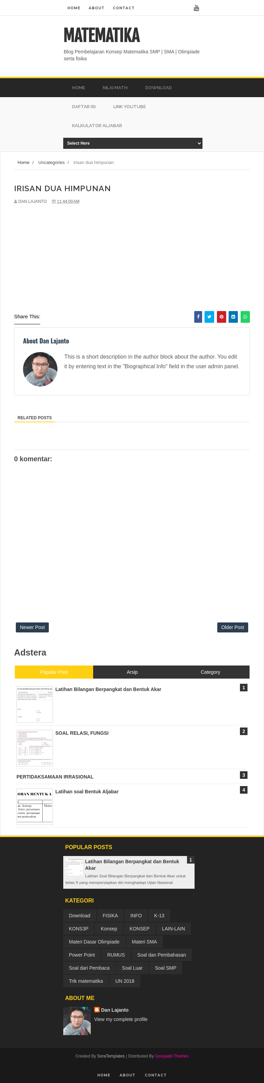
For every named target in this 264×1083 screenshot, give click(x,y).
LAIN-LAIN (173, 928)
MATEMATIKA (101, 35)
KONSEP (140, 928)
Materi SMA (144, 942)
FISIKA (110, 915)
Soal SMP (165, 968)
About (96, 8)
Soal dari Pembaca (89, 968)
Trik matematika (86, 981)
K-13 (159, 915)
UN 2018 (125, 981)
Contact (124, 8)
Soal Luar (132, 968)
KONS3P (79, 928)
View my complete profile (120, 1019)
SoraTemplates (111, 1056)
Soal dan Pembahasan (161, 955)
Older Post (232, 627)
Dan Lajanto (115, 1010)
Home (73, 8)
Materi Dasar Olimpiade (94, 942)
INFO (136, 915)
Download (79, 915)
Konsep (109, 928)
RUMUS (116, 955)
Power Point (82, 955)
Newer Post (32, 627)
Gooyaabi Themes (172, 1056)
